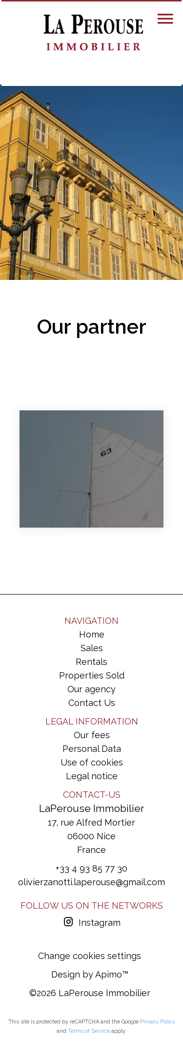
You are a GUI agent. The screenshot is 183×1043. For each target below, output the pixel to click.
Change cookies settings (89, 956)
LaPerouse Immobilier (91, 808)
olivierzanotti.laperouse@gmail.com (91, 882)
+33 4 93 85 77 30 (91, 868)
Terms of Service (89, 1031)
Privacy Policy (157, 1022)
